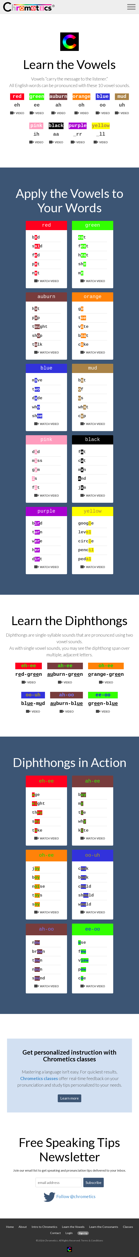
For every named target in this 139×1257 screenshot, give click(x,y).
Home (10, 1226)
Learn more (69, 1098)
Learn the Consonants (103, 1226)
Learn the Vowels (73, 1226)
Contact (55, 1233)
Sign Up (83, 1233)
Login (69, 1233)
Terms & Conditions (92, 1240)
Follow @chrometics (75, 1196)
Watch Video (46, 281)
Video (17, 113)
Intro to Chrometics (44, 1226)
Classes (128, 1226)
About (23, 1226)
